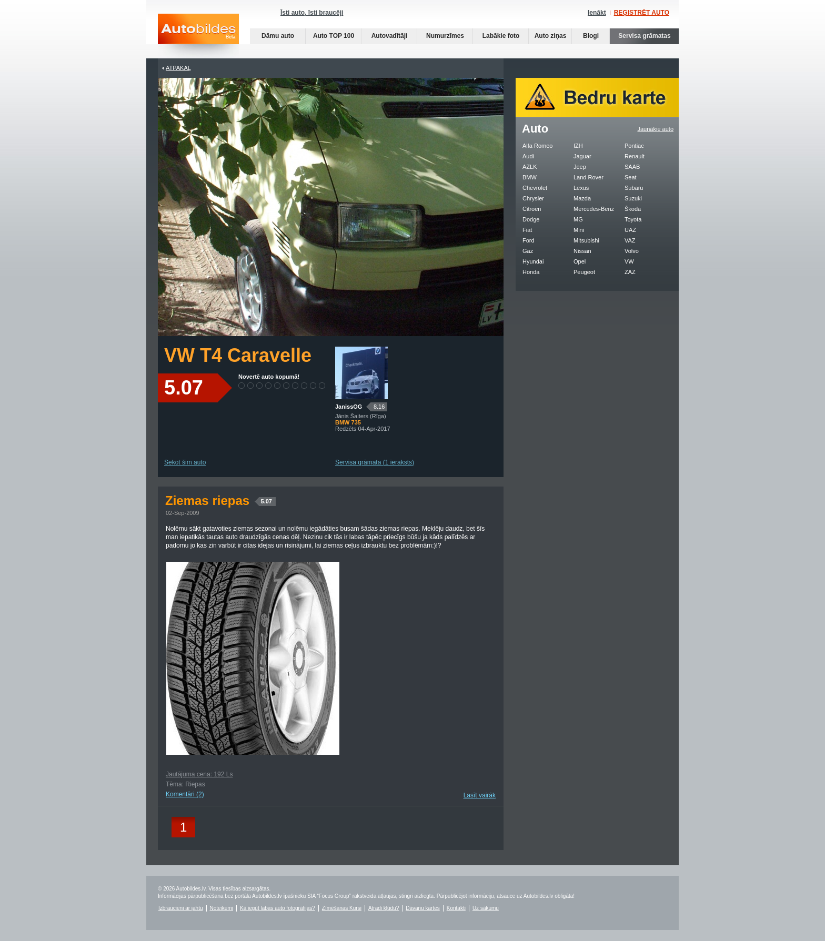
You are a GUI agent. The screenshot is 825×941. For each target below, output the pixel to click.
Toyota (633, 219)
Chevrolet (534, 188)
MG (578, 219)
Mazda (582, 198)
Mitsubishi (586, 240)
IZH (578, 146)
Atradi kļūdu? (383, 908)
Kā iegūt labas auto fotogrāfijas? (277, 908)
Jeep (580, 167)
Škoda (633, 209)
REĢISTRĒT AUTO (641, 12)
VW (629, 261)
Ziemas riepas (220, 500)
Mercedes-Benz (594, 209)
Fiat (527, 230)
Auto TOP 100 (333, 35)
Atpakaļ (178, 68)
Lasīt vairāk (480, 795)
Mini (579, 230)
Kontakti (456, 908)
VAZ (630, 240)
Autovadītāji (389, 35)
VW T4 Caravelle (237, 355)
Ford (528, 240)
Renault (635, 156)
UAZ (630, 230)
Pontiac (634, 146)
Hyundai (533, 261)
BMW (529, 177)
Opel (580, 261)
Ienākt (597, 12)
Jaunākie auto (656, 129)
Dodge (530, 219)
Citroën (531, 209)
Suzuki (633, 198)
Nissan (582, 251)
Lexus (581, 188)
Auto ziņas (551, 35)
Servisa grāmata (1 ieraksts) (374, 462)
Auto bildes (198, 36)
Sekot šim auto (185, 462)
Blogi (591, 35)
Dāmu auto (277, 35)
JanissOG (348, 406)
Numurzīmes (445, 35)
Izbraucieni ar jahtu (180, 908)
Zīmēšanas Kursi (341, 908)
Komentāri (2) (185, 794)
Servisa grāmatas (644, 35)
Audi (528, 156)
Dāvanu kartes (422, 908)
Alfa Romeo (537, 146)
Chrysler (533, 198)
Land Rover (588, 177)
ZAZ (630, 272)
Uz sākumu (485, 908)
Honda (530, 272)
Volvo (632, 251)
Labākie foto (501, 35)
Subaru (634, 188)
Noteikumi (221, 908)
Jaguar (582, 156)
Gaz (527, 251)
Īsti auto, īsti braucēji (311, 12)
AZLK (529, 167)
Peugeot (584, 272)
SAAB (632, 167)
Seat (631, 177)
